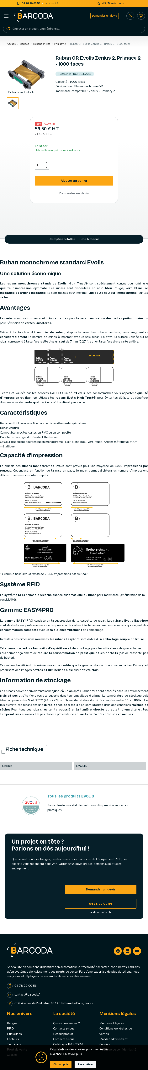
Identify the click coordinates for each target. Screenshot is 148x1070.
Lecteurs (13, 1039)
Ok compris (60, 1064)
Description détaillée (62, 239)
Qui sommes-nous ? (66, 1023)
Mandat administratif (113, 1039)
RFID (10, 1028)
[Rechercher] (74, 29)
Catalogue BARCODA (68, 1044)
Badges (12, 1023)
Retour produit (63, 1034)
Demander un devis (104, 15)
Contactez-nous (63, 1028)
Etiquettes (14, 1034)
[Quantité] (39, 165)
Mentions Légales (111, 1023)
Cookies (104, 1044)
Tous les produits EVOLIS (70, 796)
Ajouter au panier (74, 180)
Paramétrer (85, 1064)
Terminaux (14, 1044)
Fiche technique (89, 239)
